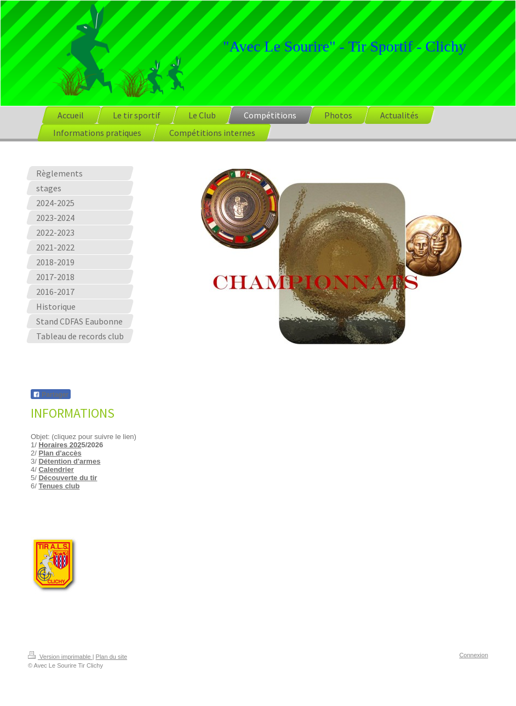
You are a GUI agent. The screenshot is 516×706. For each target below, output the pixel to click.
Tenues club (58, 486)
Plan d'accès (59, 453)
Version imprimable (60, 656)
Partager (50, 394)
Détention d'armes (69, 461)
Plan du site (111, 656)
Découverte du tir (67, 478)
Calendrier (55, 469)
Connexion (473, 655)
